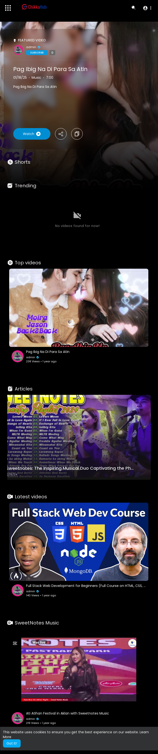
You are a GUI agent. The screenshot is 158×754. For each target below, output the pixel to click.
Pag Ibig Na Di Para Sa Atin (50, 69)
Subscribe (37, 52)
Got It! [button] (12, 743)
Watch (32, 133)
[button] (147, 8)
